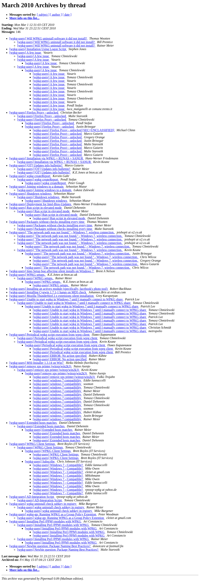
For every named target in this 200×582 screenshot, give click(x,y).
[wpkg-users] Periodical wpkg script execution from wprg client (49, 334)
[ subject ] (43, 14)
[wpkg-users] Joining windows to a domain (36, 186)
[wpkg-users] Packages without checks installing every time (47, 221)
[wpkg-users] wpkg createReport (30, 176)
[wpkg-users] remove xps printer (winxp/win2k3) (40, 366)
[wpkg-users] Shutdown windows (30, 193)
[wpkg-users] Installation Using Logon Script (38, 49)
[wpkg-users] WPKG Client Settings (32, 444)
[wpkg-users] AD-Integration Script (32, 496)
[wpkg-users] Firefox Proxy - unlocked (34, 112)
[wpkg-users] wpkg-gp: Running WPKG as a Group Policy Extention (53, 514)
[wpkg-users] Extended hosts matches (33, 422)
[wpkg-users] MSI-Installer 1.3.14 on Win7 (36, 362)
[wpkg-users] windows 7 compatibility (57, 380)
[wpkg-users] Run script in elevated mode (35, 207)
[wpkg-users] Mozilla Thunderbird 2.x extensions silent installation (51, 295)
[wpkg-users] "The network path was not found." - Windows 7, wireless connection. (62, 232)
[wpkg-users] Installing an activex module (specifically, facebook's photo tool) (58, 288)
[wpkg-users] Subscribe (40, 461)
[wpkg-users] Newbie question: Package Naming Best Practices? (50, 546)
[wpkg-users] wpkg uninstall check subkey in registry (43, 503)
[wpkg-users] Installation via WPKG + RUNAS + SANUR (46, 158)
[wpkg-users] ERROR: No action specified (60, 355)
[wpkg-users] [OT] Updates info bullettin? (36, 165)
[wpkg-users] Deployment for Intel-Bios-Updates (40, 204)
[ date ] (66, 14)
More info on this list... (24, 18)
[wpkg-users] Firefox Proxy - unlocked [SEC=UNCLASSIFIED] (74, 130)
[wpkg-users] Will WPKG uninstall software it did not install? (48, 38)
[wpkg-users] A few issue (25, 52)
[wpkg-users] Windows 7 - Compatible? (58, 465)
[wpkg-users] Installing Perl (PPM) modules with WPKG (45, 521)
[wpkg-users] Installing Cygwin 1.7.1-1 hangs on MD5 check (48, 292)
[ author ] (56, 14)
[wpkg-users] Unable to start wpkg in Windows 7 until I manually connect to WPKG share (66, 299)
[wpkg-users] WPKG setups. (27, 274)
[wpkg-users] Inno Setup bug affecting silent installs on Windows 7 (51, 271)
